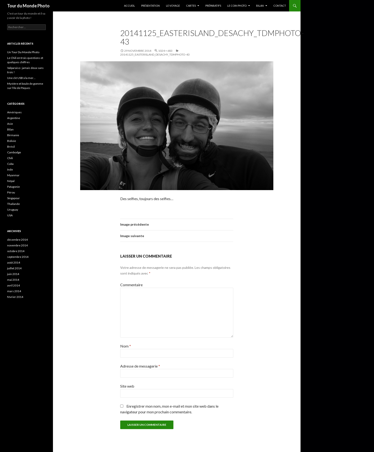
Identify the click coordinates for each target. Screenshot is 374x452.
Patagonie (13, 186)
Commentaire (131, 284)
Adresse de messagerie (140, 366)
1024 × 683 (165, 50)
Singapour (13, 198)
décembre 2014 (17, 239)
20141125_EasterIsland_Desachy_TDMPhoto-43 (155, 54)
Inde (10, 169)
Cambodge (14, 152)
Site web (127, 386)
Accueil (129, 5)
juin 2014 (13, 274)
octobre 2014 (15, 251)
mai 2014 (13, 279)
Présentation (150, 5)
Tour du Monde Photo (28, 5)
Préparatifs (213, 5)
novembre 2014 (17, 245)
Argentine (13, 118)
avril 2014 (13, 285)
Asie (10, 123)
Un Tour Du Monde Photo (23, 52)
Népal (11, 181)
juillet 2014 (14, 268)
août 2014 (13, 262)
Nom (125, 346)
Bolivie (11, 141)
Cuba (10, 164)
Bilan (260, 5)
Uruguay (12, 209)
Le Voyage (173, 5)
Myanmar (13, 175)
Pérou (11, 192)
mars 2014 (14, 291)
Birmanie (13, 135)
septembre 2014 (17, 257)
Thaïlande (13, 204)
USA (10, 215)
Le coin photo (237, 5)
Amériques (14, 112)
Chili (10, 158)
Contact (279, 5)
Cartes (191, 5)
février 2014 (15, 297)
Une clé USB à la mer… (21, 78)
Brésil (11, 146)
